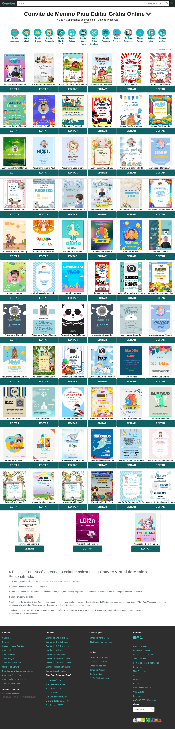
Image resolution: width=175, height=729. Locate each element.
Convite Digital (8, 658)
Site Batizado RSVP (54, 705)
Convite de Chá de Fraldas (57, 638)
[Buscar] (166, 3)
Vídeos (136, 684)
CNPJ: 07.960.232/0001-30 (144, 700)
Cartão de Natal (96, 674)
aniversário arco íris (160, 111)
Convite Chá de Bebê (61, 38)
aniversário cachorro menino (131, 278)
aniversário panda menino (44, 320)
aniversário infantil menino (14, 153)
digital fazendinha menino (102, 69)
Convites (6, 633)
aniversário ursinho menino (14, 362)
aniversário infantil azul (44, 153)
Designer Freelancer (19, 695)
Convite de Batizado (54, 650)
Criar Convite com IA (142, 688)
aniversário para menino (14, 69)
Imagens (137, 679)
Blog (135, 675)
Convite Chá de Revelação (94, 38)
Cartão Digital (95, 633)
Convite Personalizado (11, 663)
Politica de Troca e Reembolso (146, 663)
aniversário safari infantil (131, 153)
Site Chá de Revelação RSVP (58, 701)
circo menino (131, 69)
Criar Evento (138, 692)
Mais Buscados (139, 671)
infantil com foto (131, 236)
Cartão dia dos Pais (97, 666)
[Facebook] (134, 638)
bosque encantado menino (43, 69)
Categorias (6, 638)
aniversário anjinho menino (102, 362)
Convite (5, 642)
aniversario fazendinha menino (72, 69)
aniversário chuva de (14, 320)
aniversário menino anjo (160, 153)
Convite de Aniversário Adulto (58, 658)
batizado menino (14, 403)
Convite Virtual (8, 650)
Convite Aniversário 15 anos (14, 679)
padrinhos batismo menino (160, 195)
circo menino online (102, 278)
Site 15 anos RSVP (54, 688)
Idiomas (136, 704)
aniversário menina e (14, 487)
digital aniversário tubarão (102, 445)
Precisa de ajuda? (140, 646)
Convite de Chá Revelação (57, 646)
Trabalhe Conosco (10, 690)
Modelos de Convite (10, 667)
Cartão (92, 652)
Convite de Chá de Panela (57, 642)
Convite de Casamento (55, 654)
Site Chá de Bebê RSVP (56, 697)
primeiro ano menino (73, 236)
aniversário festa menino (43, 487)
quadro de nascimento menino (160, 487)
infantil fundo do (73, 278)
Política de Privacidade (143, 655)
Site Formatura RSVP (55, 693)
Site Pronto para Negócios (100, 642)
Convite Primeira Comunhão (58, 667)
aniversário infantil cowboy (14, 236)
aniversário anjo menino (160, 320)
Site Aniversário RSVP (55, 680)
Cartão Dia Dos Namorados (101, 678)
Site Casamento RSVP (55, 684)
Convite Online (8, 654)
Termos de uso (139, 659)
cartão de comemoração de (131, 487)
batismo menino (43, 403)
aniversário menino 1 (29, 529)
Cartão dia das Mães (98, 661)
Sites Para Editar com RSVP (58, 675)
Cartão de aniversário (98, 657)
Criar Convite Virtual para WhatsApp (17, 671)
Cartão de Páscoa (97, 670)
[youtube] (141, 638)
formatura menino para (102, 487)
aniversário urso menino (73, 362)
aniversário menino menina (160, 278)
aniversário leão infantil (73, 153)
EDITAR (14, 89)
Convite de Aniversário (11, 675)
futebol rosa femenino (87, 529)
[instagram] (138, 638)
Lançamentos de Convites (13, 646)
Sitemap (136, 696)
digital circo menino (160, 69)
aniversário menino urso (102, 195)
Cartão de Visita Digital (99, 638)
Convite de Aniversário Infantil (58, 663)
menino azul (131, 362)
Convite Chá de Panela (83, 38)
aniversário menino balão (73, 195)
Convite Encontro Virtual (56, 671)
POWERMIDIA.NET (141, 650)
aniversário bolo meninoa (146, 529)
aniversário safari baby (102, 153)
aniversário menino (160, 362)
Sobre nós (138, 633)
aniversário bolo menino (43, 236)
